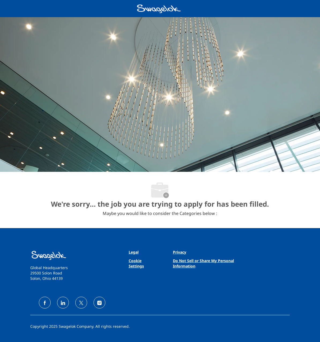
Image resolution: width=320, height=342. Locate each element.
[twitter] (81, 302)
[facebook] (45, 302)
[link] (71, 255)
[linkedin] (63, 302)
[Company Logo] (159, 8)
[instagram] (99, 302)
